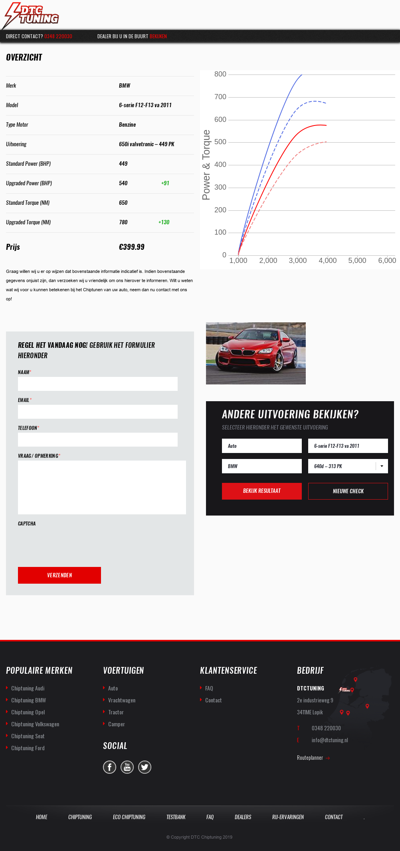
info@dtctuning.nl (330, 740)
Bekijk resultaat (261, 490)
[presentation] (78, 543)
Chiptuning (80, 817)
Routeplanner (310, 757)
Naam (25, 372)
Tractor (116, 712)
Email (25, 400)
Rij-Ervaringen (288, 817)
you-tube (127, 767)
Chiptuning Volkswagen (35, 724)
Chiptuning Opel (28, 712)
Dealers (243, 817)
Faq (210, 817)
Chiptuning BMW (28, 700)
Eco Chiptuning (129, 817)
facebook (109, 767)
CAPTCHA (27, 524)
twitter (144, 767)
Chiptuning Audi (27, 688)
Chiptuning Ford (28, 747)
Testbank (175, 817)
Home (41, 817)
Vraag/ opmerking (39, 456)
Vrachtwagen (121, 700)
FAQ (209, 688)
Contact (213, 700)
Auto (113, 688)
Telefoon (29, 428)
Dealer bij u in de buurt (132, 36)
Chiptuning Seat (28, 735)
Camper (116, 724)
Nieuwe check (348, 491)
